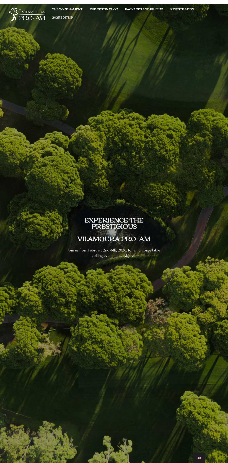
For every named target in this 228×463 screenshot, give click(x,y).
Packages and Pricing (144, 9)
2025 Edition (62, 17)
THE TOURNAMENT (67, 9)
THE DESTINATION (104, 9)
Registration (182, 9)
